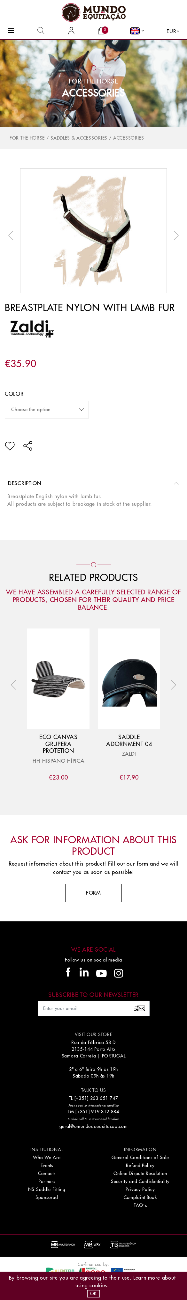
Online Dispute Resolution (140, 1173)
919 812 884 (105, 1111)
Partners (46, 1181)
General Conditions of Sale (140, 1157)
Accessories (93, 93)
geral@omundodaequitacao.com (93, 1126)
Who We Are (46, 1157)
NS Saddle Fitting (47, 1189)
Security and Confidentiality (140, 1181)
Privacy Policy (140, 1189)
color (14, 394)
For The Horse (27, 138)
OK (93, 1293)
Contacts (47, 1173)
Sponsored (46, 1197)
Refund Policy (140, 1165)
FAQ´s (140, 1205)
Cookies (98, 1285)
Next (174, 235)
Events (47, 1165)
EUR (171, 31)
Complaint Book (140, 1197)
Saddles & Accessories (79, 138)
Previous (12, 235)
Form (93, 893)
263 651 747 (104, 1098)
